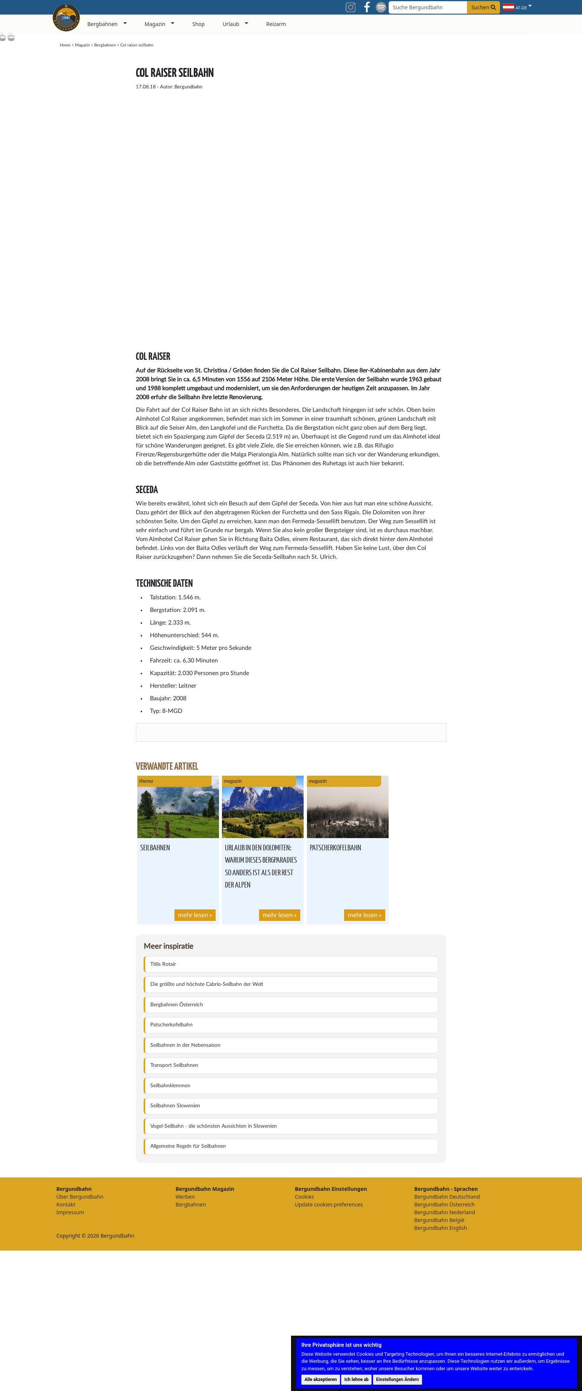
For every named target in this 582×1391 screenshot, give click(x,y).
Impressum (70, 1352)
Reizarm (276, 23)
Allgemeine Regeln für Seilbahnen (188, 1286)
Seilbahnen (155, 987)
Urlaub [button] (231, 23)
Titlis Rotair (163, 1104)
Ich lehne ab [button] (356, 1379)
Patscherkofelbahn (335, 987)
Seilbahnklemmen (170, 1226)
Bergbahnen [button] (102, 23)
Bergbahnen (105, 45)
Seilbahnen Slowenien (175, 1246)
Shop (198, 23)
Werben (185, 1336)
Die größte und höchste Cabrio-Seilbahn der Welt (206, 1124)
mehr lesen (193, 1055)
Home (65, 45)
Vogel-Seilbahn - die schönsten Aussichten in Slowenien (213, 1266)
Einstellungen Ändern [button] (397, 1379)
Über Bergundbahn (80, 1336)
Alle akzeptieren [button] (320, 1379)
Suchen (483, 7)
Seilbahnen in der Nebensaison (185, 1185)
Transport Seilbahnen (174, 1205)
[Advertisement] (476, 168)
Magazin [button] (155, 23)
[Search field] (444, 7)
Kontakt (65, 1344)
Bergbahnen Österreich (176, 1145)
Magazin (82, 45)
